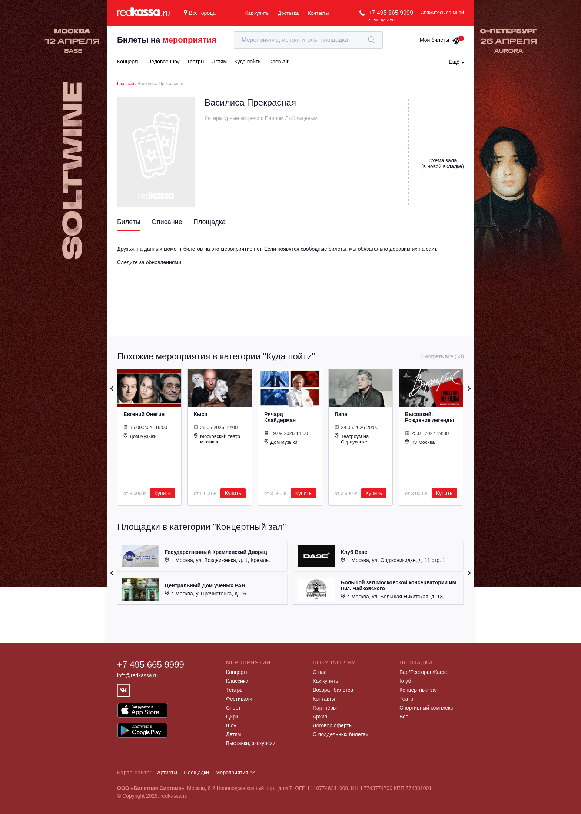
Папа (341, 414)
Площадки (196, 772)
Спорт (233, 708)
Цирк (232, 717)
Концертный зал (418, 690)
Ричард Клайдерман (280, 417)
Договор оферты (333, 725)
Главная (125, 83)
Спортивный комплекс (426, 708)
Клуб (405, 681)
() (442, 163)
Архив (320, 717)
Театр (406, 699)
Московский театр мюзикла (217, 439)
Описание (167, 222)
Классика (237, 681)
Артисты (167, 772)
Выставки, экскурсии (251, 743)
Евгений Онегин (144, 414)
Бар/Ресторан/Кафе (423, 672)
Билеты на (166, 39)
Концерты (237, 672)
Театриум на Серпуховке (352, 439)
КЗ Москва (420, 442)
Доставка (288, 13)
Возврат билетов (333, 690)
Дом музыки (140, 436)
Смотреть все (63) (442, 356)
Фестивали (239, 699)
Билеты (128, 222)
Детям (233, 734)
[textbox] (308, 40)
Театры (234, 690)
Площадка (209, 222)
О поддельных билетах (340, 734)
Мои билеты (440, 40)
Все (403, 717)
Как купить (257, 13)
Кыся (200, 414)
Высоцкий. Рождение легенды (429, 417)
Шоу (231, 725)
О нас (319, 672)
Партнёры (325, 708)
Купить (163, 493)
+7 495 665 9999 (390, 13)
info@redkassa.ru (137, 675)
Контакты (318, 13)
